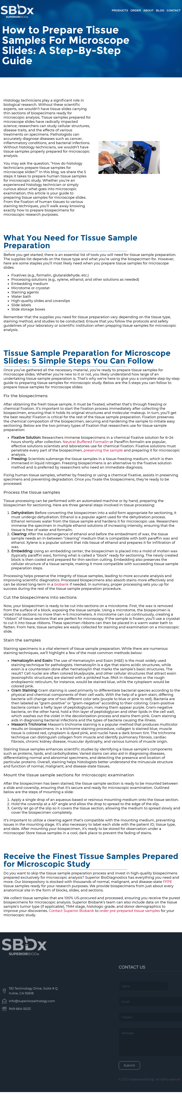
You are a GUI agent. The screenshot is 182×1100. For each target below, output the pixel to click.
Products (149, 10)
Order (165, 10)
